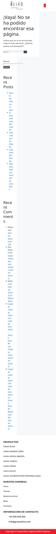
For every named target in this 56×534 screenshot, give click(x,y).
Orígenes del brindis (11, 155)
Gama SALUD (9, 471)
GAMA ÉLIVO (9, 447)
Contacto (7, 506)
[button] (45, 5)
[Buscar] (25, 52)
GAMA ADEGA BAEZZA (13, 456)
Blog (5, 501)
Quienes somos (10, 496)
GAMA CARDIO (10, 461)
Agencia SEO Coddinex (39, 531)
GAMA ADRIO (9, 466)
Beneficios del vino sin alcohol (10, 420)
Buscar (6, 61)
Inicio (5, 486)
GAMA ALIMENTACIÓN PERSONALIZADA (22, 476)
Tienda (6, 491)
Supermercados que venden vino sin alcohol (10, 267)
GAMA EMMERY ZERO (13, 451)
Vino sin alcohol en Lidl (10, 238)
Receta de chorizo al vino (11, 101)
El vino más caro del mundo (11, 121)
